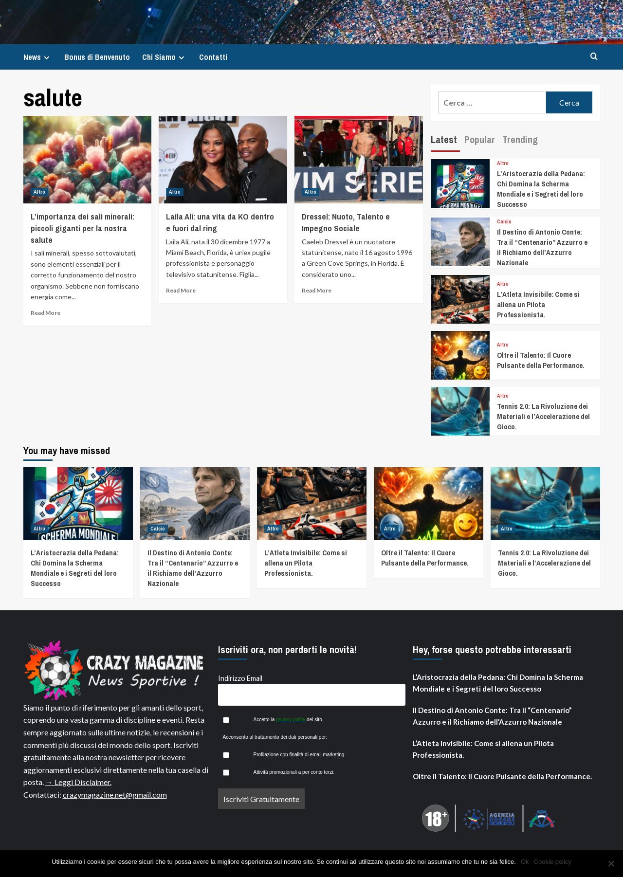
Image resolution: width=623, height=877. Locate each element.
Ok (525, 861)
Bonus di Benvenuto (97, 57)
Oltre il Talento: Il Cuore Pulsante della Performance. (541, 360)
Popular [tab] (479, 139)
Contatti (213, 57)
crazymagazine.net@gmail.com (115, 794)
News (37, 57)
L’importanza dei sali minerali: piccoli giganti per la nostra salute (82, 228)
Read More (45, 312)
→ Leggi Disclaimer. (78, 781)
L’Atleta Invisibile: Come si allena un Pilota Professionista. (538, 304)
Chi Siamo (164, 57)
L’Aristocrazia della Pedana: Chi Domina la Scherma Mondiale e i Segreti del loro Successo (541, 188)
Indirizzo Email (240, 678)
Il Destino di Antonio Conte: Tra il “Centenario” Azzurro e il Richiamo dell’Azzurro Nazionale (542, 247)
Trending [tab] (520, 139)
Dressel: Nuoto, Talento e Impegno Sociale (346, 222)
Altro (39, 191)
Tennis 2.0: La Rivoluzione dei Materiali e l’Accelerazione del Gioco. (543, 416)
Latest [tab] (444, 139)
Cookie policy (552, 861)
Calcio (504, 221)
